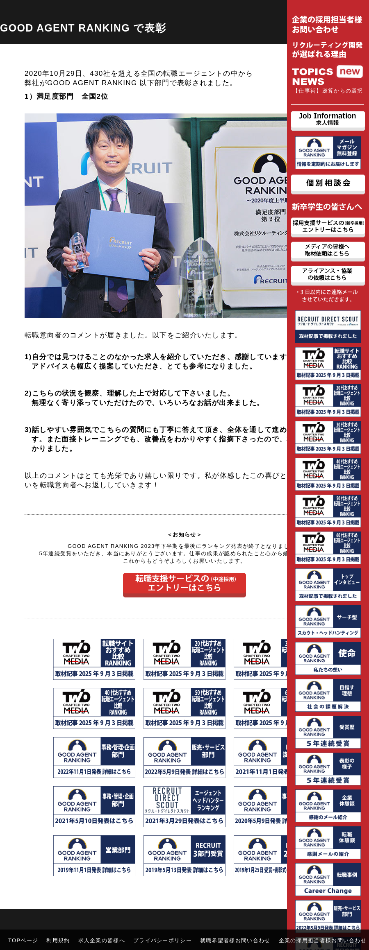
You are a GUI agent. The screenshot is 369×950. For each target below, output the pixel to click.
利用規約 (58, 940)
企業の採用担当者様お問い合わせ (323, 940)
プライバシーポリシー (162, 940)
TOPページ (23, 940)
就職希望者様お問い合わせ (235, 940)
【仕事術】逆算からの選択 (328, 91)
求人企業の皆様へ (101, 940)
